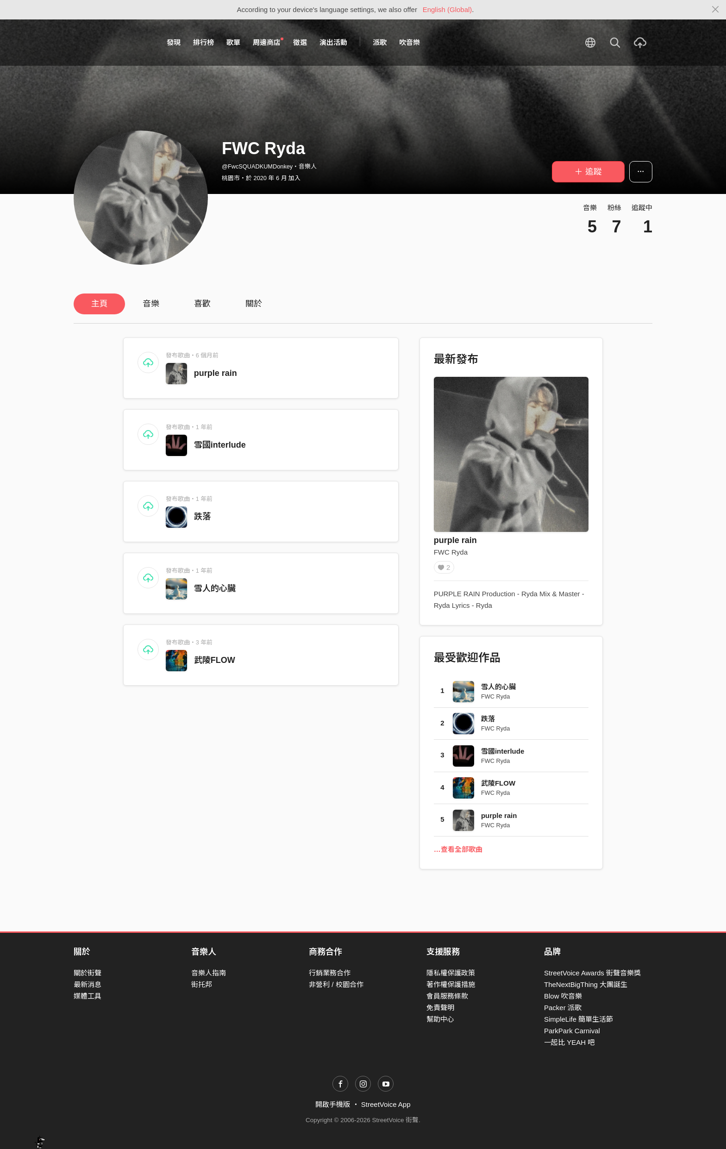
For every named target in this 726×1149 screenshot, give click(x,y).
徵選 (300, 42)
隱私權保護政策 (450, 973)
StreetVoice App (386, 1105)
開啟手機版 (332, 1105)
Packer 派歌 (563, 1008)
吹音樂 (409, 42)
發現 (174, 42)
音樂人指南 (208, 973)
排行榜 (203, 42)
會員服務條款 (447, 996)
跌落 (202, 516)
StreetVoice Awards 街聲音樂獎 (592, 973)
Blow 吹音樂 (563, 996)
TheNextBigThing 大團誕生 (585, 984)
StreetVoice (112, 42)
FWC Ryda (451, 552)
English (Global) (447, 9)
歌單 (233, 42)
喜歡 (202, 303)
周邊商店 (268, 42)
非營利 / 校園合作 (336, 984)
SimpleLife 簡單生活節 (578, 1019)
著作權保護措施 (450, 984)
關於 (253, 303)
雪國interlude (220, 445)
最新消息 (87, 984)
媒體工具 (87, 996)
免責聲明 (440, 1008)
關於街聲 (87, 973)
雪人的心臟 (215, 588)
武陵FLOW (214, 660)
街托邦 (201, 984)
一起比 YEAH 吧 (569, 1043)
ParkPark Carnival (572, 1031)
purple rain (215, 373)
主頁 (99, 303)
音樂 (151, 303)
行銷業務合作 (329, 973)
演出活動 (333, 42)
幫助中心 (440, 1019)
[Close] (715, 9)
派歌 (380, 42)
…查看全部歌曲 (458, 852)
